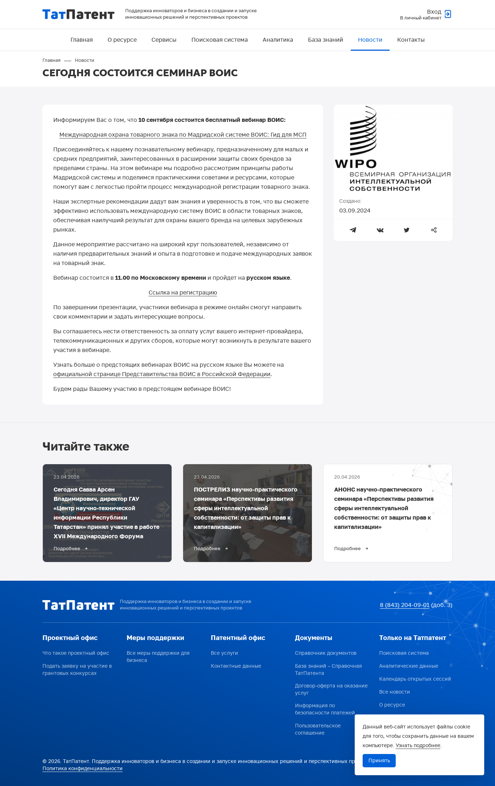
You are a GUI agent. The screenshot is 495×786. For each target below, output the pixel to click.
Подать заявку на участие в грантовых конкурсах (77, 669)
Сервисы (164, 40)
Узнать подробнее (418, 745)
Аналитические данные (408, 666)
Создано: (350, 201)
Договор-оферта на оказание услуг (331, 689)
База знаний (325, 40)
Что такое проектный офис (75, 653)
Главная (82, 40)
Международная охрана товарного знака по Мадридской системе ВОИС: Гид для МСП (182, 135)
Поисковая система (219, 40)
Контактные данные (236, 666)
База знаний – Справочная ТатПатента (328, 669)
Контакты (411, 40)
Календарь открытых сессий (415, 679)
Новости (370, 40)
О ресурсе (122, 40)
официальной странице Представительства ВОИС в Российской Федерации (162, 374)
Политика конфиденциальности (82, 768)
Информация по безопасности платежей (325, 709)
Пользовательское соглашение (318, 729)
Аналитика (278, 40)
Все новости (394, 692)
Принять (379, 760)
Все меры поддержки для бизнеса (158, 656)
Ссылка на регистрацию (183, 293)
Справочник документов (326, 653)
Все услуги (224, 653)
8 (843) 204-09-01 (405, 605)
